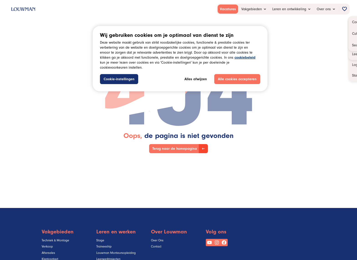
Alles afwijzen (195, 79)
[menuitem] (228, 9)
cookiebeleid (245, 58)
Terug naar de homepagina (174, 149)
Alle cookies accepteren (237, 79)
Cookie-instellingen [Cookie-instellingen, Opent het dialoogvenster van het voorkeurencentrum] (119, 79)
